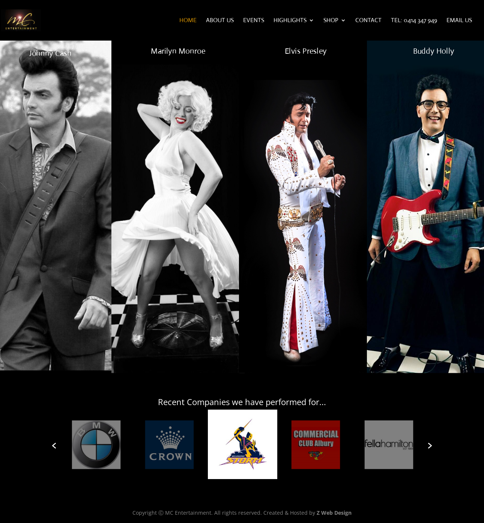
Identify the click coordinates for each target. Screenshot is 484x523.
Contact (368, 21)
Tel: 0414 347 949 (414, 21)
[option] (242, 446)
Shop (330, 21)
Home (188, 21)
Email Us (459, 21)
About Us (220, 21)
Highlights (290, 21)
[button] (54, 445)
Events (253, 21)
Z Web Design (334, 512)
